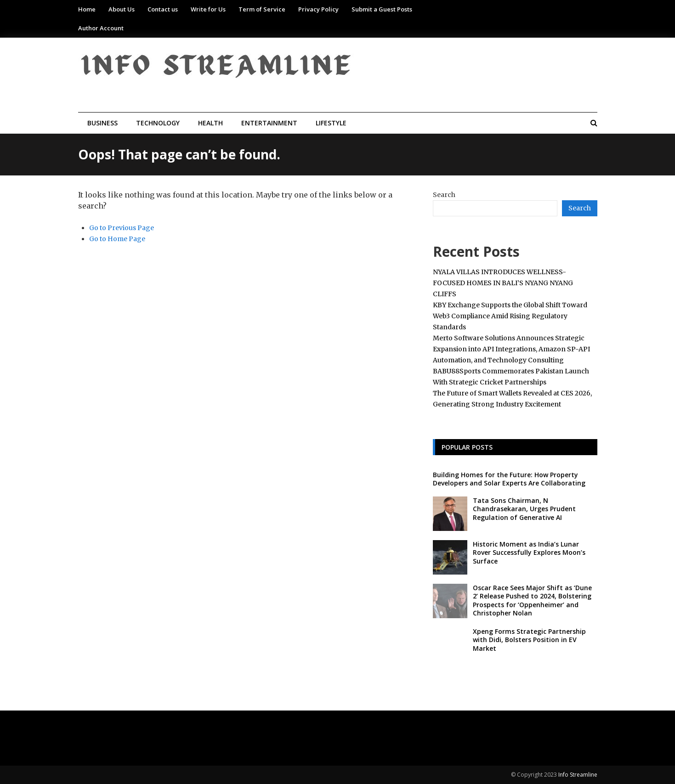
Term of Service (261, 9)
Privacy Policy (318, 9)
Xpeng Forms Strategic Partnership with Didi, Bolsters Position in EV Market (529, 639)
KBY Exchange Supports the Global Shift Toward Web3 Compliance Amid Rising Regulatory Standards (510, 316)
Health (210, 122)
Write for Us (208, 9)
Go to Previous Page (121, 228)
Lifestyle (331, 122)
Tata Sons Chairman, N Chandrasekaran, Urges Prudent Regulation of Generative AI (524, 508)
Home (87, 9)
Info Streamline (577, 774)
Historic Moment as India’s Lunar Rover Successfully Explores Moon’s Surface (529, 552)
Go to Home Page (117, 239)
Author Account (101, 28)
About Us (121, 9)
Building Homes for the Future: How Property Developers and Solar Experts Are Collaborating (509, 478)
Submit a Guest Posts (382, 9)
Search (444, 195)
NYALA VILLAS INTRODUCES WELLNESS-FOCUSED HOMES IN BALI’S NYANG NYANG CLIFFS (503, 283)
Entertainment (269, 122)
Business (102, 122)
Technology (158, 122)
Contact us (162, 9)
